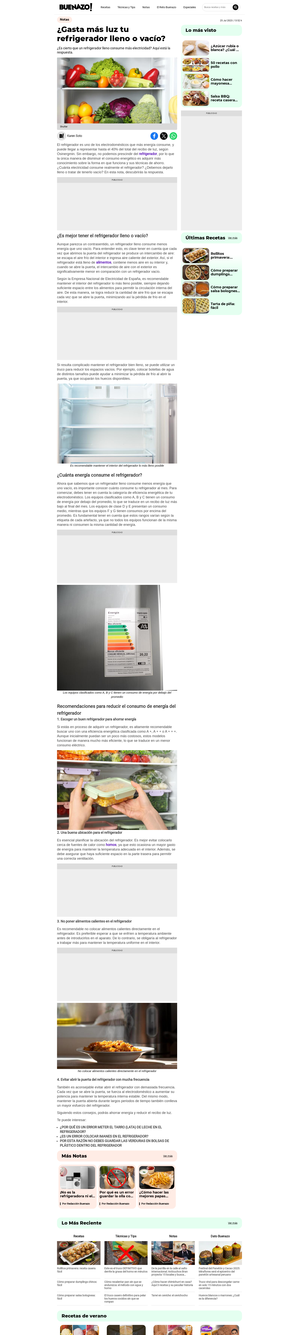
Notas (146, 7)
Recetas (105, 7)
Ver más (168, 1155)
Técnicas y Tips (126, 7)
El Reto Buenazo (166, 7)
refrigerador (148, 154)
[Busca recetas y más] (221, 7)
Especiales (189, 7)
